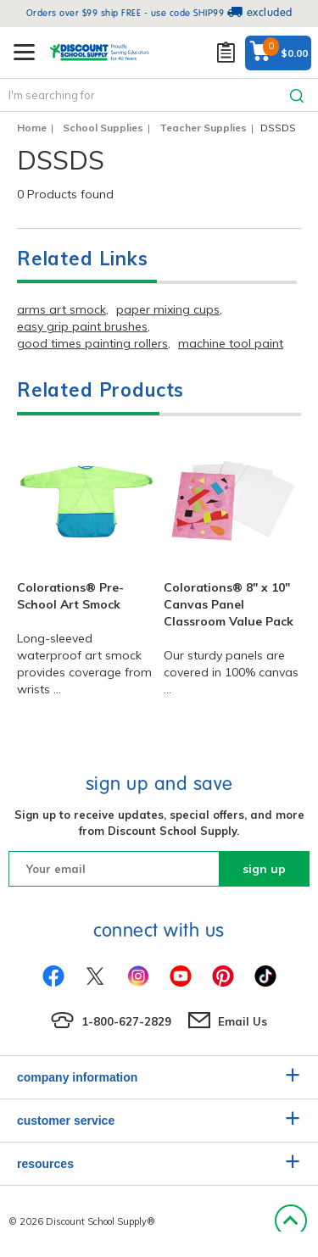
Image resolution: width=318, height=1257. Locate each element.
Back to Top (290, 1221)
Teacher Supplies (203, 127)
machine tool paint (230, 343)
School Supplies (103, 127)
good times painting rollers (92, 343)
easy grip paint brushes (82, 326)
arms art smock (61, 309)
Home (32, 127)
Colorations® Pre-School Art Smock (70, 596)
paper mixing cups (168, 309)
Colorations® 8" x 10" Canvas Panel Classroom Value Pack (228, 604)
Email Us (242, 1021)
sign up (264, 868)
